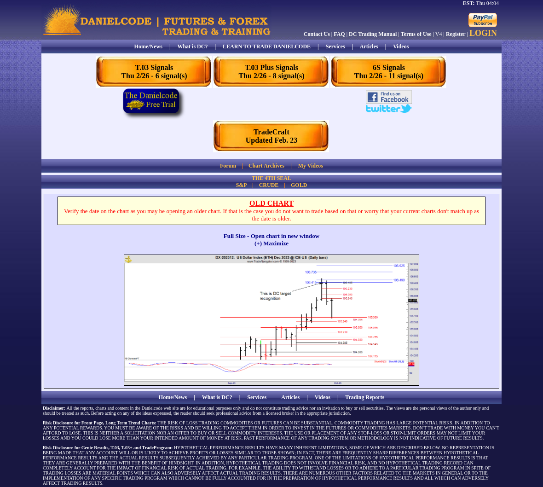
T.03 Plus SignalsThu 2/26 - (271, 72)
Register (456, 34)
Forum (228, 165)
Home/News (148, 46)
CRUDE (269, 185)
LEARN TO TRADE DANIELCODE (267, 46)
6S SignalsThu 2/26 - (388, 72)
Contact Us (317, 34)
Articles (369, 46)
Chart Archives (266, 165)
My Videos (310, 165)
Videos (401, 46)
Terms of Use (416, 34)
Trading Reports (364, 397)
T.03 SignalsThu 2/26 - (154, 72)
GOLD (299, 185)
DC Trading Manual (373, 34)
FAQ (339, 34)
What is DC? (192, 46)
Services (335, 46)
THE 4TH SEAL (271, 178)
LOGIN (483, 33)
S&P (241, 185)
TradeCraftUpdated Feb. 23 (271, 136)
